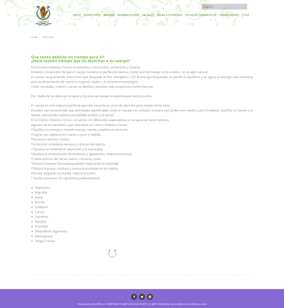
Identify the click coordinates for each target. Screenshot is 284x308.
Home (34, 37)
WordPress (98, 304)
